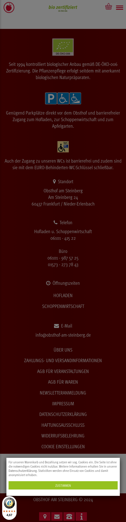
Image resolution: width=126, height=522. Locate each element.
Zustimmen (63, 485)
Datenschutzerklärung (23, 470)
